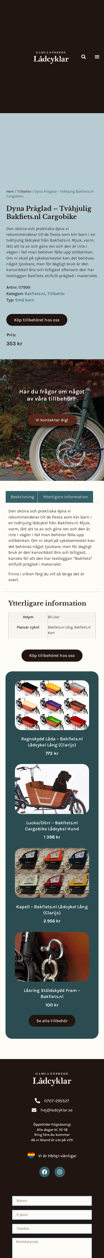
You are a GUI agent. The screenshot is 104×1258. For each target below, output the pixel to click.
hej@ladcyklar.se (57, 1109)
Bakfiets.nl (35, 293)
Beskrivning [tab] (22, 496)
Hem (10, 191)
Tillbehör (24, 191)
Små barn (24, 299)
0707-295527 (56, 1100)
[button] (83, 56)
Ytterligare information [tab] (65, 496)
